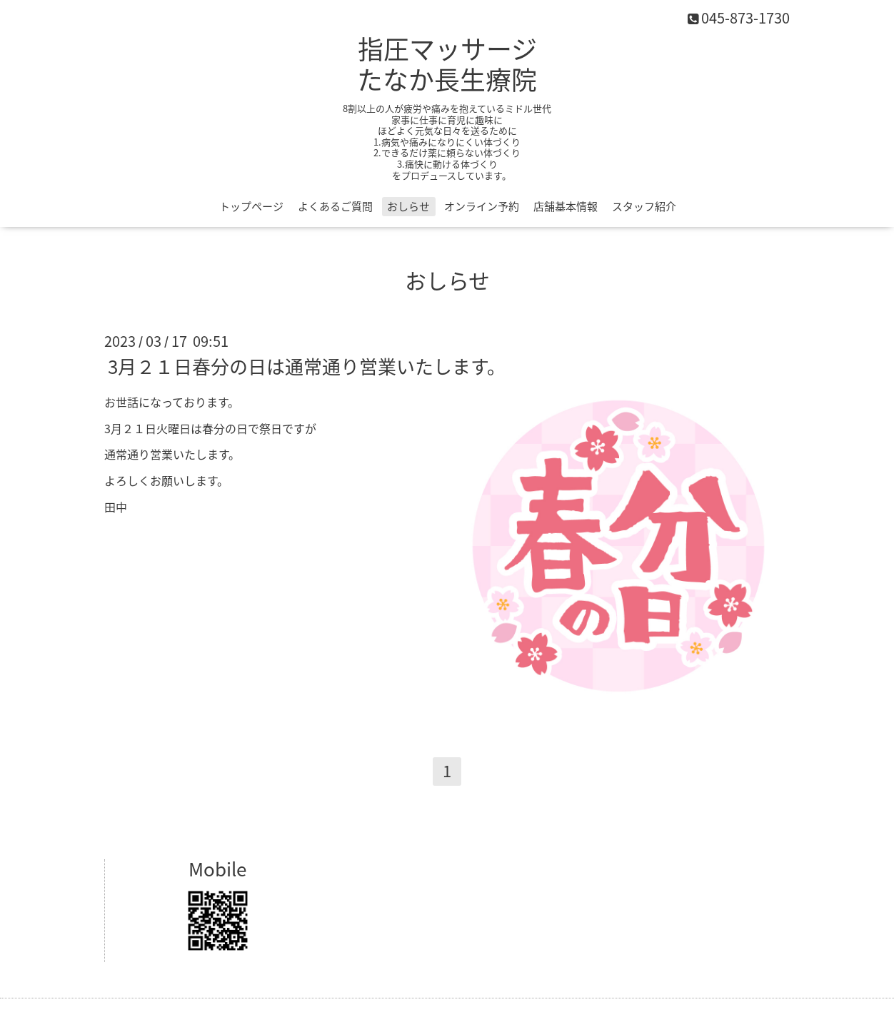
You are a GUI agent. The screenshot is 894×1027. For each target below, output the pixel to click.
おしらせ (408, 206)
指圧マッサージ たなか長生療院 (447, 63)
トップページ (251, 206)
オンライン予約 (481, 206)
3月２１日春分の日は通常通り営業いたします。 (307, 366)
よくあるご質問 (335, 206)
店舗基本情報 (565, 206)
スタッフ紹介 (644, 206)
